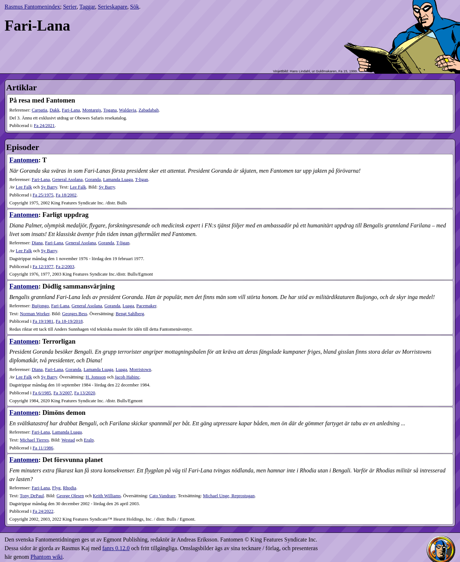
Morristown (140, 369)
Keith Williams (107, 495)
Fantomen (23, 160)
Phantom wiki (47, 557)
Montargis (91, 110)
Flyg (56, 487)
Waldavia (127, 110)
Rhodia (69, 487)
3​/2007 (63, 392)
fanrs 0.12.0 (116, 548)
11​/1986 (43, 447)
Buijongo (40, 305)
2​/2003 (65, 266)
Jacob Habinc (127, 377)
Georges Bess (74, 313)
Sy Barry (49, 187)
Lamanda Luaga (118, 179)
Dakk (55, 110)
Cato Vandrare (162, 495)
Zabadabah (149, 110)
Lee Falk (24, 187)
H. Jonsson (96, 377)
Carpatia (39, 110)
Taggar (87, 7)
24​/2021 (44, 125)
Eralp (89, 440)
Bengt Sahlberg (130, 313)
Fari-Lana (71, 110)
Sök (134, 7)
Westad (68, 440)
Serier (70, 7)
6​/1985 (42, 392)
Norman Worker (34, 313)
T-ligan (141, 179)
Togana (109, 110)
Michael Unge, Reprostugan (229, 495)
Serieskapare (112, 7)
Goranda (93, 179)
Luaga (128, 305)
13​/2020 (84, 392)
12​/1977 (43, 266)
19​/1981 (43, 321)
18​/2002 (66, 195)
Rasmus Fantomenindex (32, 7)
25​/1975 (43, 195)
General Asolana (67, 179)
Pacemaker (146, 305)
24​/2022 (43, 511)
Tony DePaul (32, 495)
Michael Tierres (34, 440)
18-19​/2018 (69, 321)
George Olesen (70, 495)
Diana (37, 242)
